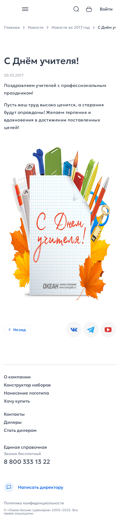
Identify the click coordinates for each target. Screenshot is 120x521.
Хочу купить (17, 401)
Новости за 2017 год (71, 27)
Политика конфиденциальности (34, 503)
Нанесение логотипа (26, 393)
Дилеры (12, 422)
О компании (17, 377)
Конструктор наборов (27, 385)
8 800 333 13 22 (27, 462)
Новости (35, 27)
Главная (12, 27)
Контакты (14, 414)
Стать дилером (20, 430)
